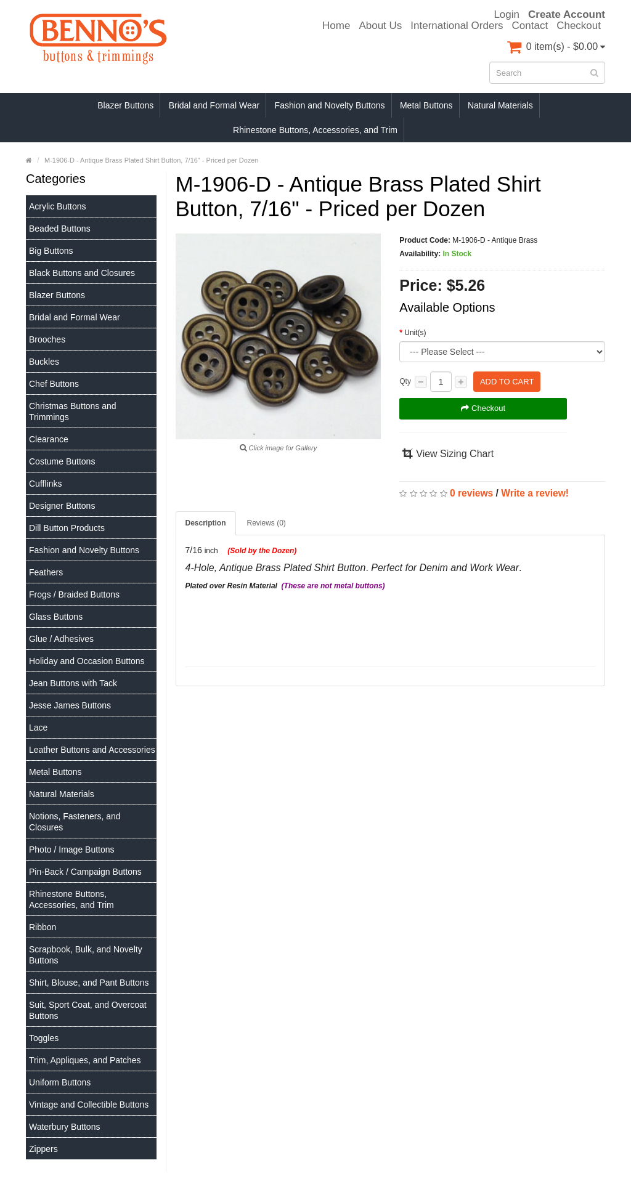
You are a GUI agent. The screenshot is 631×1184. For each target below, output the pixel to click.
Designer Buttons (62, 506)
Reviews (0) (266, 523)
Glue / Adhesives (61, 639)
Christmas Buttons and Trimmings (72, 411)
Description (205, 523)
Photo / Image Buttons (72, 849)
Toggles (44, 1038)
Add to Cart (507, 381)
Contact (530, 25)
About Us (380, 25)
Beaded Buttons (60, 228)
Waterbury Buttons (64, 1127)
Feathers (46, 572)
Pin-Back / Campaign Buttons (85, 872)
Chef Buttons (54, 384)
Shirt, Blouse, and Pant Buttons (89, 982)
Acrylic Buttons (57, 206)
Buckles (44, 362)
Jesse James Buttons (70, 705)
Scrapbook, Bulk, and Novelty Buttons (85, 954)
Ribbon (42, 927)
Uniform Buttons (60, 1082)
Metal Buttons (426, 105)
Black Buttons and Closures (82, 273)
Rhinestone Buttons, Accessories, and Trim (315, 130)
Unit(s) (415, 332)
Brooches (47, 339)
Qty (405, 381)
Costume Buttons (62, 461)
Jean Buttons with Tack (73, 683)
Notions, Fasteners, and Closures (75, 821)
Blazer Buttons (125, 105)
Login (506, 14)
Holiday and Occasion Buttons (87, 661)
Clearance (48, 439)
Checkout (578, 25)
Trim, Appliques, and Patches (85, 1060)
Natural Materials (500, 105)
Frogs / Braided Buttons (74, 594)
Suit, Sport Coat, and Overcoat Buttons (88, 1010)
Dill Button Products (67, 528)
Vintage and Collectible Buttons (89, 1104)
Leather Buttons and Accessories (92, 750)
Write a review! (535, 493)
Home (336, 25)
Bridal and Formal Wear (214, 105)
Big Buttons (51, 251)
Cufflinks (45, 484)
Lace (38, 727)
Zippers (43, 1149)
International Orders (456, 25)
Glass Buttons (56, 617)
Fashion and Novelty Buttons (330, 105)
